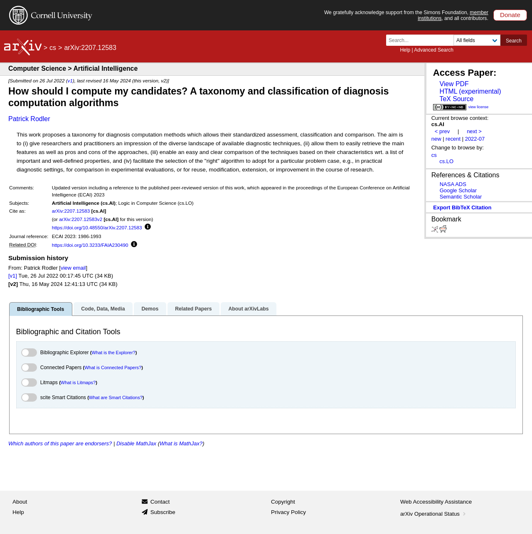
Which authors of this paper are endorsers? (60, 443)
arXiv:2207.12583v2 (80, 219)
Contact (160, 502)
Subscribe (162, 512)
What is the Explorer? (113, 352)
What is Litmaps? (78, 382)
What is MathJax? (181, 443)
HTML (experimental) (470, 91)
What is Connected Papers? (112, 367)
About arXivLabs (248, 309)
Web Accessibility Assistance (436, 502)
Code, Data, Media (103, 309)
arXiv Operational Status (433, 514)
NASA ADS (453, 184)
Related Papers (193, 309)
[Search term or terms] (422, 40)
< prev (442, 131)
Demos (149, 309)
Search (514, 41)
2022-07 (475, 139)
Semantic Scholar (461, 197)
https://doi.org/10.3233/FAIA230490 (90, 245)
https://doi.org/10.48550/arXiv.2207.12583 (97, 227)
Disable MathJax (136, 443)
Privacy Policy (288, 512)
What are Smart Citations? (116, 397)
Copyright (283, 502)
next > (474, 131)
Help (405, 50)
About (19, 502)
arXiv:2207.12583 (71, 211)
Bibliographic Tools (40, 309)
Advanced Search (433, 50)
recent (453, 139)
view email (73, 268)
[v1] (12, 276)
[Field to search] (476, 40)
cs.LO (446, 161)
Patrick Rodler (29, 118)
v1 (70, 80)
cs (52, 47)
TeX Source (456, 98)
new (436, 139)
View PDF (453, 83)
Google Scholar (458, 190)
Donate (510, 14)
